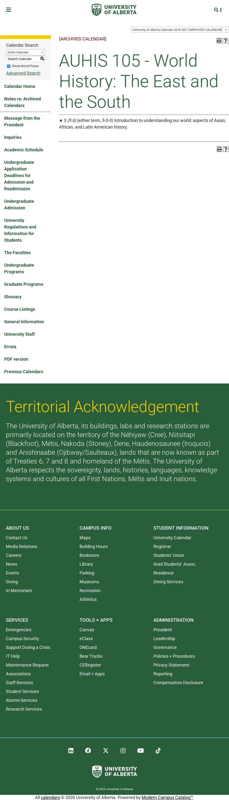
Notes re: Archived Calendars (22, 102)
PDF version (16, 359)
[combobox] (180, 30)
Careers (13, 555)
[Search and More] (217, 10)
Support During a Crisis (28, 647)
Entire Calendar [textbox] (18, 52)
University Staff (19, 334)
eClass (86, 638)
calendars (50, 797)
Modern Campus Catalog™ (167, 797)
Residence (163, 572)
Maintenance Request (27, 665)
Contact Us (16, 537)
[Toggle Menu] (10, 10)
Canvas (87, 629)
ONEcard (88, 647)
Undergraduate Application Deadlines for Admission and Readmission (19, 175)
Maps (85, 537)
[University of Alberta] (114, 10)
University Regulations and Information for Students (20, 230)
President (162, 629)
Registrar (162, 546)
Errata (10, 346)
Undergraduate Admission (19, 204)
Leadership (164, 638)
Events (12, 572)
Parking (87, 572)
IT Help (13, 656)
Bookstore (89, 555)
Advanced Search (23, 73)
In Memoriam (19, 590)
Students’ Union (168, 555)
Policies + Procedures (174, 656)
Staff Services (19, 682)
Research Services (24, 709)
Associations (18, 673)
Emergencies (18, 629)
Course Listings (19, 309)
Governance (165, 647)
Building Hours (94, 546)
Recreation (90, 590)
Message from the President (22, 121)
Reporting (162, 673)
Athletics (88, 599)
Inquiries (13, 137)
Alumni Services (21, 700)
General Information (24, 321)
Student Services (22, 691)
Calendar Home (19, 86)
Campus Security (22, 638)
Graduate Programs (23, 284)
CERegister (90, 665)
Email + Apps (92, 673)
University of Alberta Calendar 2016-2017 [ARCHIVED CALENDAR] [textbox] (177, 30)
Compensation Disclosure (178, 682)
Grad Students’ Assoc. (174, 564)
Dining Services (168, 581)
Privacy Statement (171, 665)
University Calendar (172, 537)
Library (86, 564)
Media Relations (21, 546)
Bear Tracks (91, 656)
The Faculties (17, 252)
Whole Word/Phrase (25, 66)
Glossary (13, 296)
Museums (89, 581)
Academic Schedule (23, 149)
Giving (12, 581)
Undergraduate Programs (19, 268)
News (11, 564)
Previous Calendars (23, 371)
